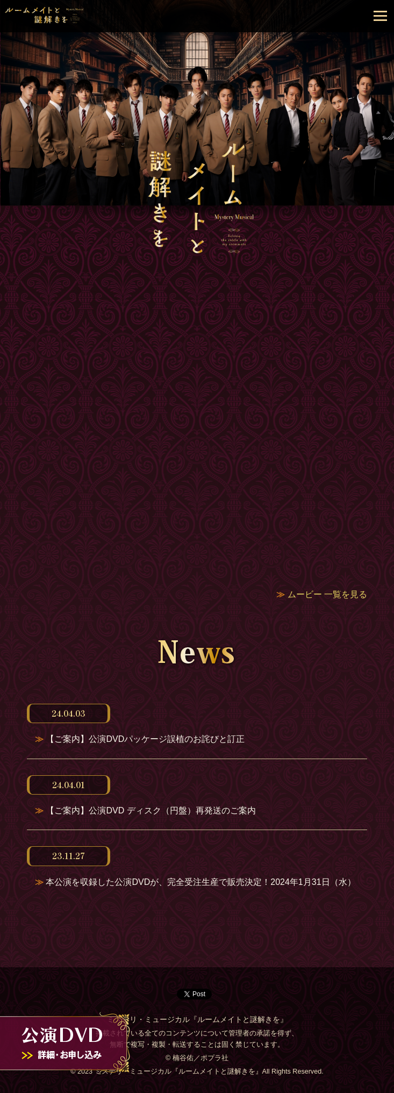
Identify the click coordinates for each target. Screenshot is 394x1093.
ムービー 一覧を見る (327, 594)
